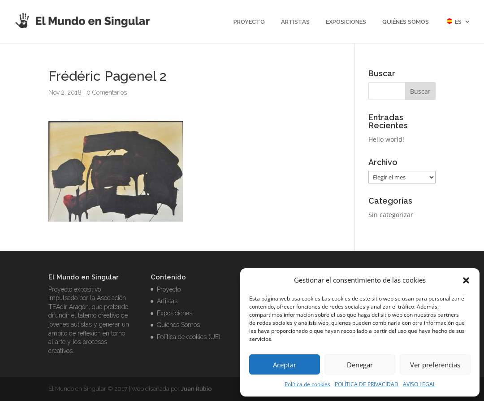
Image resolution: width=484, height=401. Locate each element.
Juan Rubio (196, 388)
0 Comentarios (106, 92)
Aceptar (284, 364)
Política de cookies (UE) (188, 336)
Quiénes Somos (405, 22)
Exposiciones (346, 22)
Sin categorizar (390, 214)
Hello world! (386, 139)
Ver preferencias (435, 364)
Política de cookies (307, 384)
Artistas (295, 22)
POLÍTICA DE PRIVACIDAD (366, 384)
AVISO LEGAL (419, 384)
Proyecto (249, 22)
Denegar (360, 364)
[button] (466, 280)
